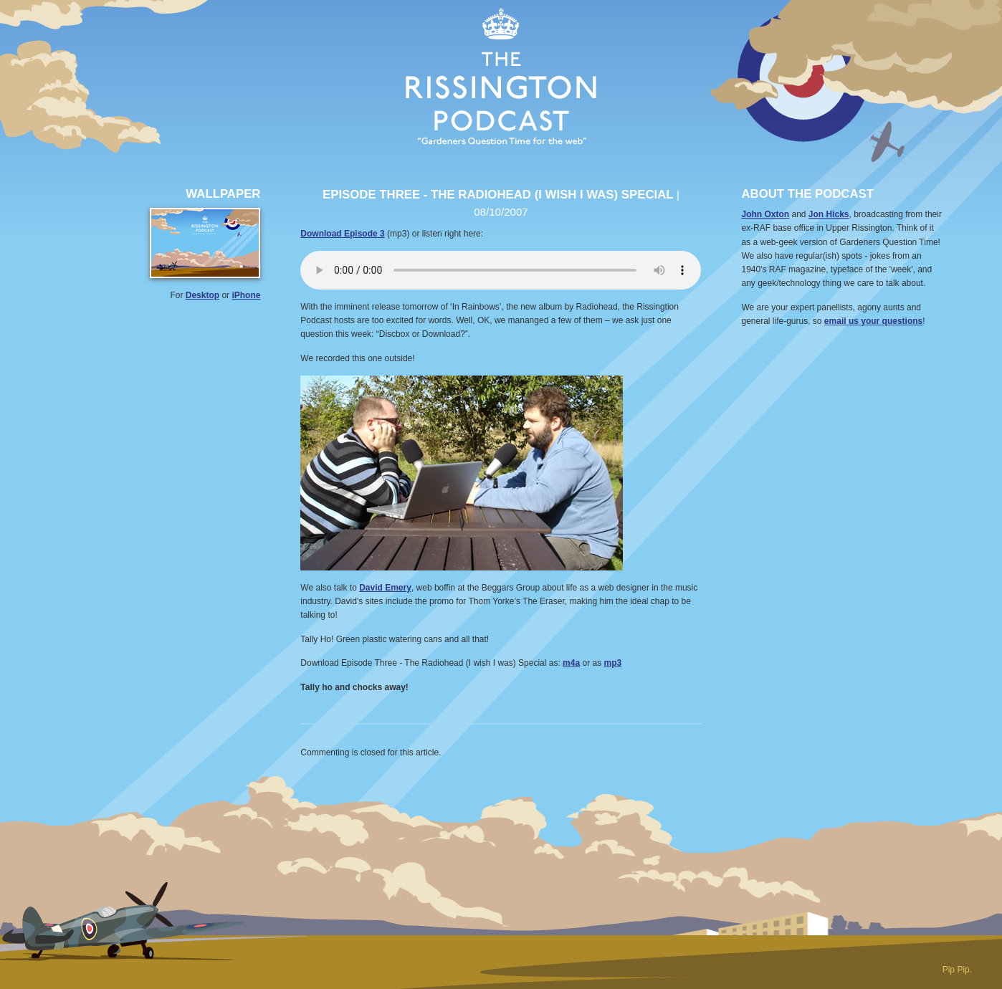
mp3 (613, 663)
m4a (571, 663)
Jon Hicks (828, 214)
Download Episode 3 (342, 234)
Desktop (202, 295)
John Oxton (765, 214)
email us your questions (873, 321)
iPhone (246, 295)
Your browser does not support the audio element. (500, 270)
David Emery (385, 588)
